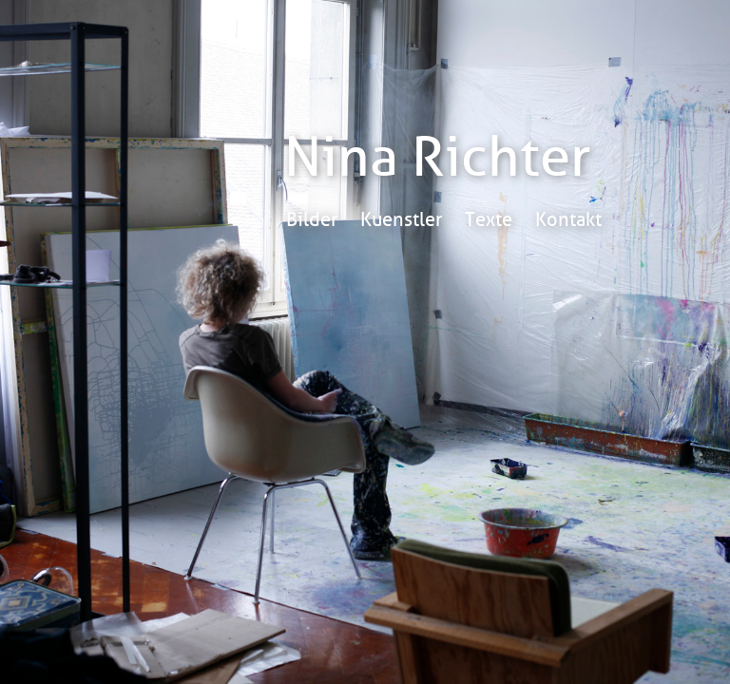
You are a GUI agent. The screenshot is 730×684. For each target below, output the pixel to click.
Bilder (311, 219)
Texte (488, 219)
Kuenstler (401, 219)
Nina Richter (437, 157)
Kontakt (568, 219)
